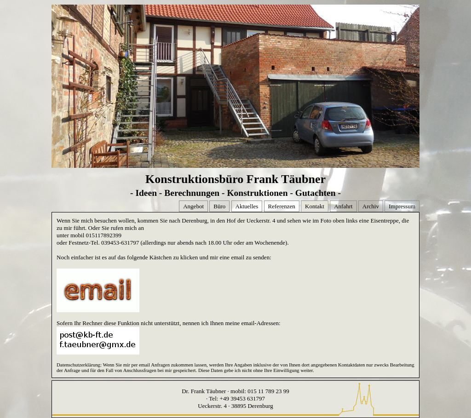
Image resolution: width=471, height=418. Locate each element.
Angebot (193, 206)
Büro (219, 206)
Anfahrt (343, 206)
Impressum (402, 206)
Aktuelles (247, 206)
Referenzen (281, 206)
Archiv (370, 206)
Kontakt (314, 206)
